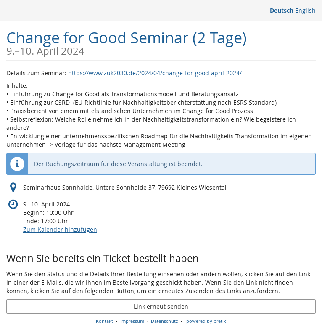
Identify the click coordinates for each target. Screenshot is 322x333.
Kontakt (104, 321)
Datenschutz (164, 321)
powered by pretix (206, 321)
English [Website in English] (305, 10)
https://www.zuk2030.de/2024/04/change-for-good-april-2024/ (155, 73)
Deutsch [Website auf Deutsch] (281, 10)
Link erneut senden (161, 306)
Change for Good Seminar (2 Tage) (126, 41)
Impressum (132, 321)
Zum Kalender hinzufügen (60, 229)
